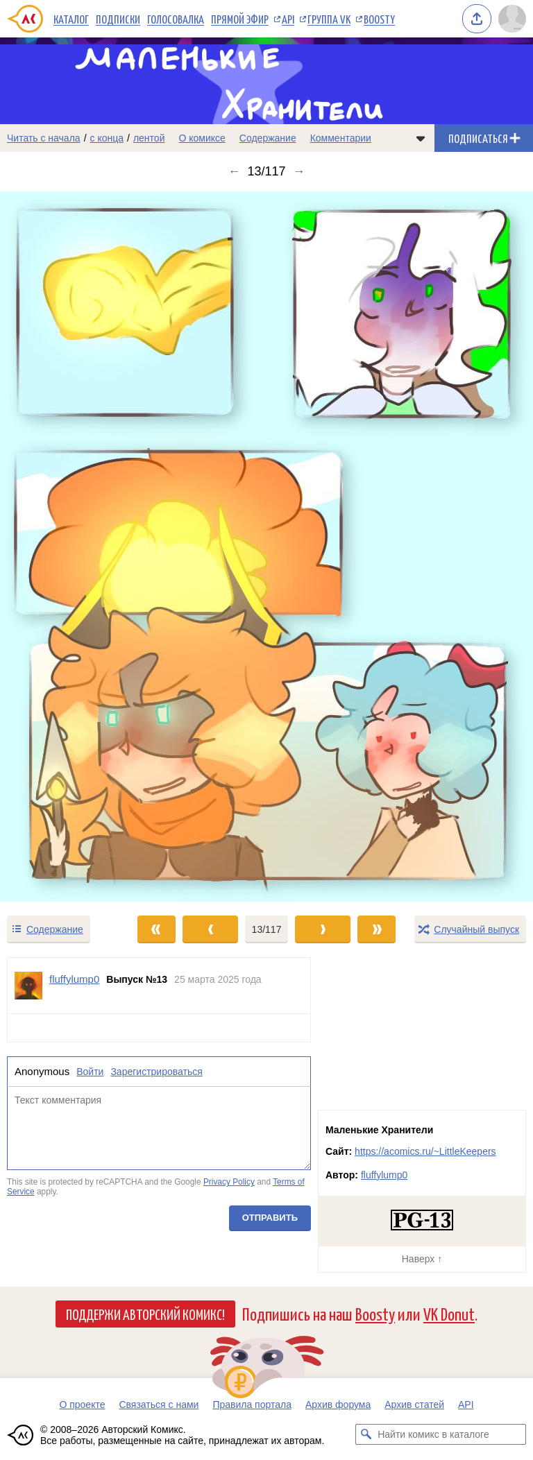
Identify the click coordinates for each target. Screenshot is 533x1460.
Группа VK (328, 18)
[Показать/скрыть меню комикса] (420, 138)
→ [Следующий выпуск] (299, 171)
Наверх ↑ (422, 1258)
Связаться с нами (158, 1404)
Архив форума (338, 1404)
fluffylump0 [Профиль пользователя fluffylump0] (74, 979)
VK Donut (449, 1313)
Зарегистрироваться (156, 1071)
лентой (149, 138)
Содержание (267, 138)
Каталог (71, 18)
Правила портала (251, 1404)
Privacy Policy (229, 1182)
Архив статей (414, 1404)
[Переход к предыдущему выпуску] (66, 546)
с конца (107, 138)
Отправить (270, 1217)
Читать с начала (44, 138)
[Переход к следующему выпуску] (266, 546)
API (288, 18)
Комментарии (340, 138)
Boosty (379, 18)
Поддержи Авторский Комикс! (145, 1314)
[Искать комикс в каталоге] (365, 1434)
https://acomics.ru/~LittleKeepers (425, 1151)
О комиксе (201, 138)
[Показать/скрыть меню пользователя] (512, 18)
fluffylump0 (384, 1174)
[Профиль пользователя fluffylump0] (28, 985)
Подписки (118, 18)
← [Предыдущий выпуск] (234, 171)
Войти (89, 1071)
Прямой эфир (240, 18)
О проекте (82, 1404)
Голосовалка (175, 18)
